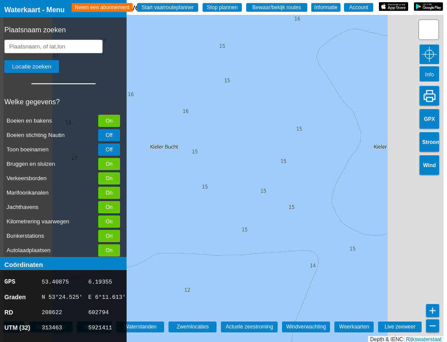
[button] (428, 29)
